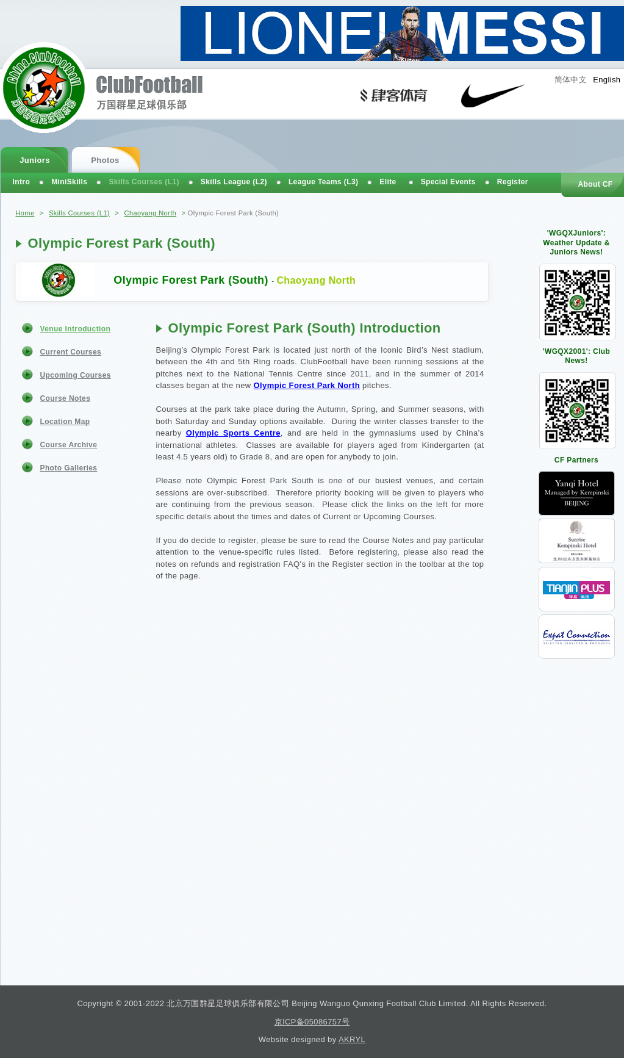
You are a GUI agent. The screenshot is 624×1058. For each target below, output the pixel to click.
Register (512, 182)
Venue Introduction (75, 329)
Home (25, 213)
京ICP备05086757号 (312, 1021)
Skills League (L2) (234, 182)
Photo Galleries (69, 468)
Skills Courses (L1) (79, 213)
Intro (21, 182)
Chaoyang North (150, 213)
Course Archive (69, 445)
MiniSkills (69, 182)
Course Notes (65, 398)
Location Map (65, 421)
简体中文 (570, 79)
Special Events (448, 182)
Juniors (35, 160)
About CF (595, 184)
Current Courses (71, 352)
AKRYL (352, 1039)
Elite (387, 182)
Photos (105, 160)
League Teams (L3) (323, 182)
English (606, 79)
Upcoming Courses (75, 375)
